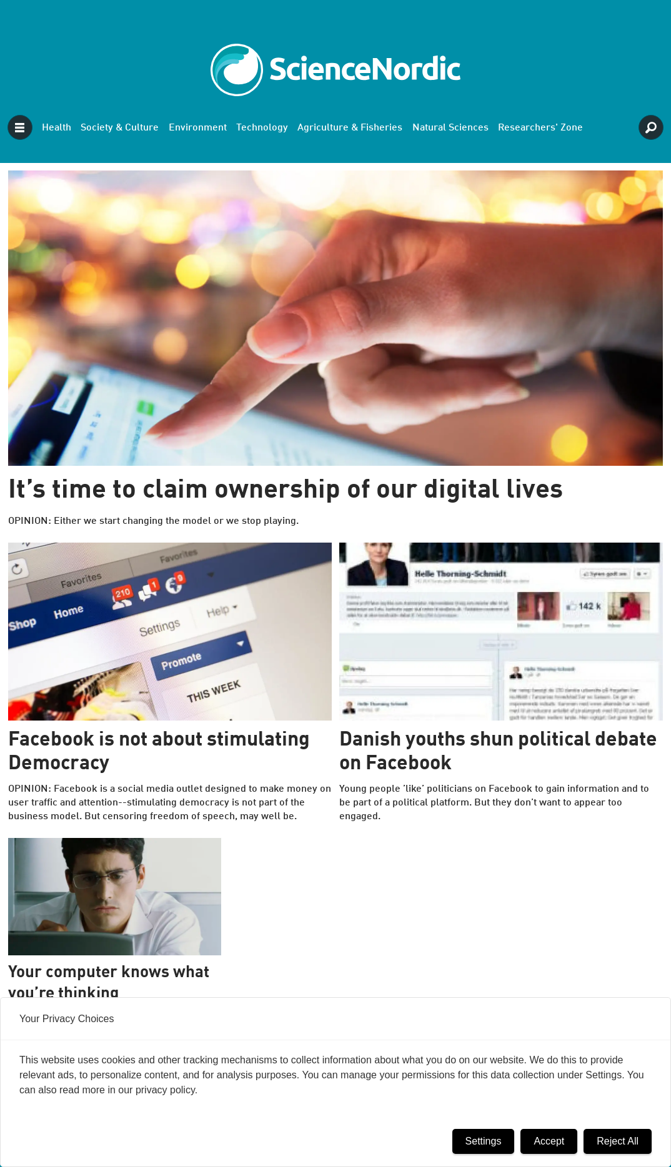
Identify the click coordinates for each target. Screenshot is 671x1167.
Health (56, 128)
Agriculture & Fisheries (349, 128)
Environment (198, 128)
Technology (262, 128)
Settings (483, 1141)
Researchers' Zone (540, 128)
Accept (549, 1141)
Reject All (618, 1141)
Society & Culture (120, 128)
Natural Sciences (450, 128)
